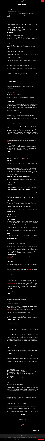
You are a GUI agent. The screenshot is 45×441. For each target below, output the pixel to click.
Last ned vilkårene (22, 414)
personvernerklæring (25, 158)
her (21, 313)
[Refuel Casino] (22, 1)
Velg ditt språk (20, 435)
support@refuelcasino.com (14, 94)
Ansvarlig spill (29, 269)
